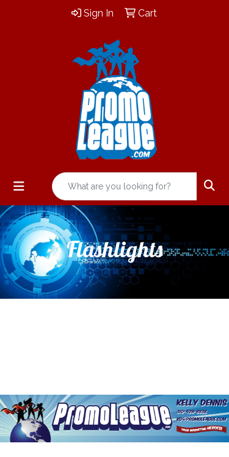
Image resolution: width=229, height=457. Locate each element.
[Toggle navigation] (19, 186)
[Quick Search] (124, 186)
